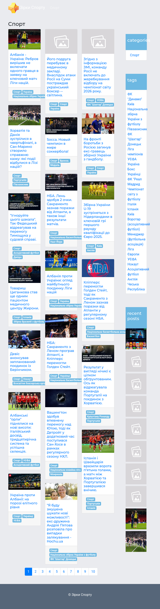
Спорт (134, 55)
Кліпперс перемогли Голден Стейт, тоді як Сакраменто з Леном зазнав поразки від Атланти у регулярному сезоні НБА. (96, 300)
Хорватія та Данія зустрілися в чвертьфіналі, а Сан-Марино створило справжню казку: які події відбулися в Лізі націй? (24, 149)
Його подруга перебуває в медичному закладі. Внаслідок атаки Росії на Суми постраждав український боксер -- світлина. (61, 77)
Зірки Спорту (26, 8)
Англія (133, 279)
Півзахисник (137, 129)
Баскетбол (93, 336)
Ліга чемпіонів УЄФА (135, 154)
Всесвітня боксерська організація (34, 383)
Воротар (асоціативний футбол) (139, 224)
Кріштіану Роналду (98, 416)
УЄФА (26, 460)
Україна (134, 164)
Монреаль (56, 474)
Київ (131, 214)
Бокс (131, 169)
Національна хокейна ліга (65, 469)
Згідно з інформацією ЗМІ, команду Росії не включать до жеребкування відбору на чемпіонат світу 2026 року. (97, 75)
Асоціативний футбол (26, 252)
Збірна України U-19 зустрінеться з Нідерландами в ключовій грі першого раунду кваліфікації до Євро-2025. (98, 221)
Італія (132, 204)
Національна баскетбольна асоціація (72, 237)
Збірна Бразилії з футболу (29, 321)
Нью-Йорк (56, 241)
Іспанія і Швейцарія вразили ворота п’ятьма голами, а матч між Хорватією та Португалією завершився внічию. (97, 474)
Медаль (54, 165)
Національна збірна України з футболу (36, 96)
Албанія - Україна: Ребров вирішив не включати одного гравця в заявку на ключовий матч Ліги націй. (24, 69)
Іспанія (133, 209)
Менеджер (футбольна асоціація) (136, 239)
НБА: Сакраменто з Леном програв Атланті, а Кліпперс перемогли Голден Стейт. (60, 355)
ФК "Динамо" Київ (135, 99)
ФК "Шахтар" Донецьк (134, 139)
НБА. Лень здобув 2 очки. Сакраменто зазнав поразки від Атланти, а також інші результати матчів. (60, 210)
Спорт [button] (54, 8)
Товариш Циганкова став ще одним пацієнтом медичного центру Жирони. (24, 298)
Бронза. (64, 160)
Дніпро (18, 257)
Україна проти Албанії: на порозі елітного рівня (23, 501)
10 (93, 572)
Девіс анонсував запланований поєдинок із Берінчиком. (22, 362)
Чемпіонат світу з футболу (136, 194)
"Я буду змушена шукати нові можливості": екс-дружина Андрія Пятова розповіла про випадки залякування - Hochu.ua (59, 523)
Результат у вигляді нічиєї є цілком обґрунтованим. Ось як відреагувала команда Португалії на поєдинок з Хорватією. (98, 385)
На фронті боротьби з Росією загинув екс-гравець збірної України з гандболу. (97, 149)
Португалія (20, 180)
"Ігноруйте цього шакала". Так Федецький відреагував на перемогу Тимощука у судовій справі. (23, 227)
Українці (134, 174)
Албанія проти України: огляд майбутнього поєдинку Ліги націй (59, 284)
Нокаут (133, 264)
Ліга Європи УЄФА (133, 254)
